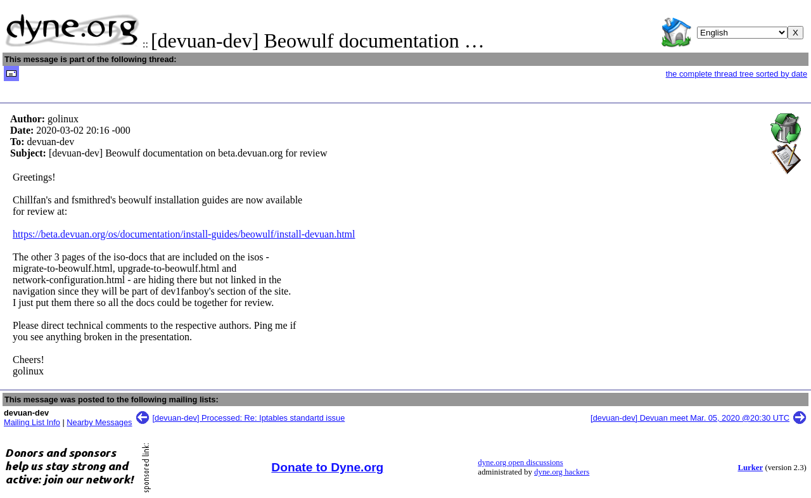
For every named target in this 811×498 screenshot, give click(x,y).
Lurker (750, 467)
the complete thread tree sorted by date (736, 74)
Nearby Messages (99, 422)
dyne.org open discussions (520, 462)
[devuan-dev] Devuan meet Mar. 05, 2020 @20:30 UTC (690, 418)
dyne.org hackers (561, 472)
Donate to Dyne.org (327, 467)
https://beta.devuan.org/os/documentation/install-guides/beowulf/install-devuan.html (184, 234)
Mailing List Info (32, 422)
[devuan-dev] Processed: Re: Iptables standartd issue (249, 418)
